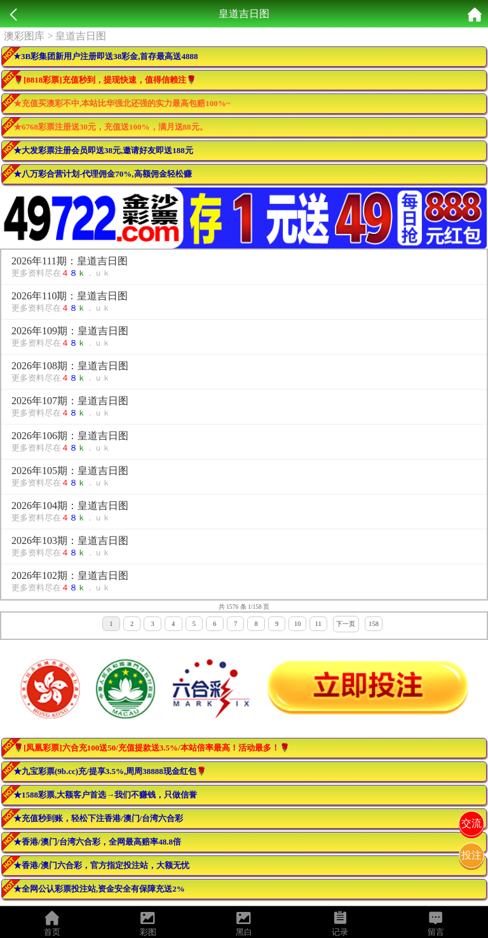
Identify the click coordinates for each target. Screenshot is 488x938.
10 (297, 623)
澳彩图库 (24, 36)
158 (374, 623)
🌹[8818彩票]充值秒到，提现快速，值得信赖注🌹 (104, 80)
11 (318, 623)
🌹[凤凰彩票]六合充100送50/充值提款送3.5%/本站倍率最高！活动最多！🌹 (151, 747)
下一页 (345, 623)
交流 (471, 823)
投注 (471, 855)
